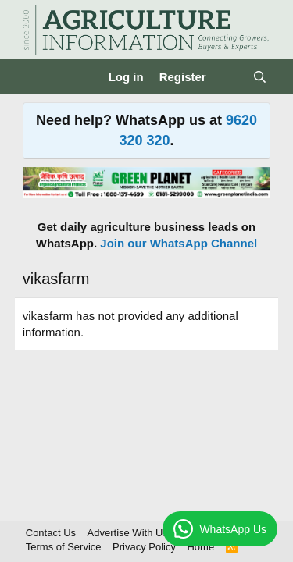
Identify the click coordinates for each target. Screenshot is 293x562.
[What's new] (229, 76)
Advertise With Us (128, 533)
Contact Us (51, 533)
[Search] (260, 76)
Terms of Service (64, 547)
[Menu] (36, 77)
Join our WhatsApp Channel (178, 243)
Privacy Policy (144, 547)
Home (200, 547)
